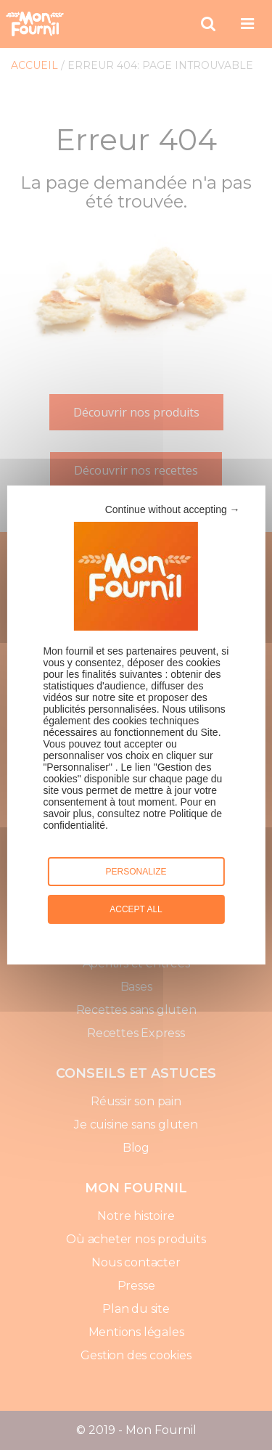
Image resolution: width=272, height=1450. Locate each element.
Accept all (136, 909)
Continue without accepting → (172, 509)
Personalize (135, 872)
